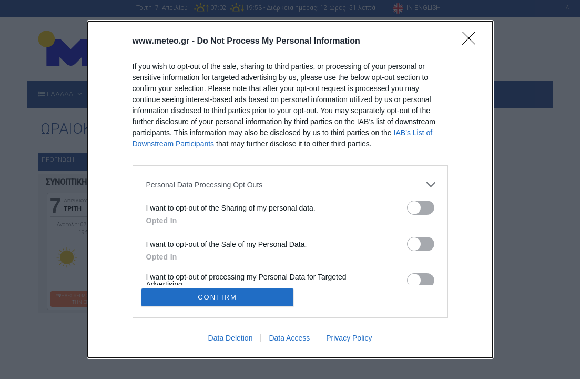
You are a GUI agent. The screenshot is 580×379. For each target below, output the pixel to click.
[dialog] (290, 189)
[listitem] (290, 184)
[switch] (420, 208)
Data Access (289, 338)
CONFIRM (217, 297)
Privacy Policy (349, 338)
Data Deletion (230, 338)
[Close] (472, 42)
